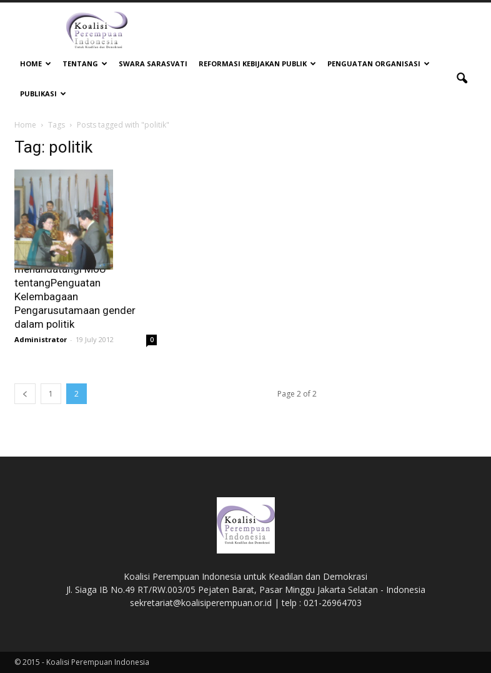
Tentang (84, 63)
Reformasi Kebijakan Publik (257, 63)
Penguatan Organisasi (378, 63)
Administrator (40, 339)
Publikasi (43, 93)
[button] (462, 79)
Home (35, 63)
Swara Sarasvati (153, 63)
